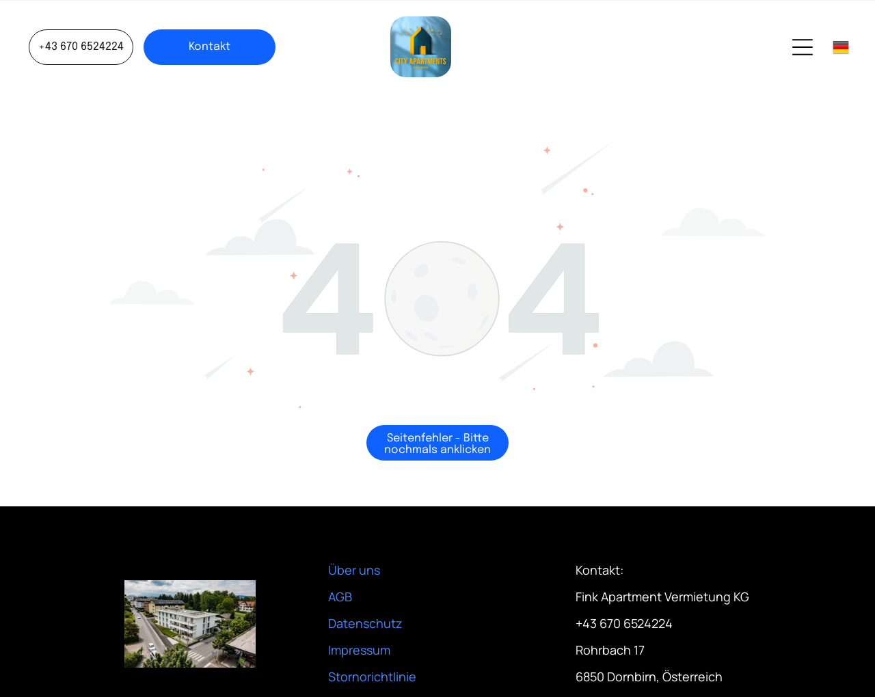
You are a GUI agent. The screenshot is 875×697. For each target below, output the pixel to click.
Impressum (359, 650)
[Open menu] (802, 47)
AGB (340, 596)
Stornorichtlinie (372, 676)
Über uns (354, 570)
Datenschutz (365, 623)
